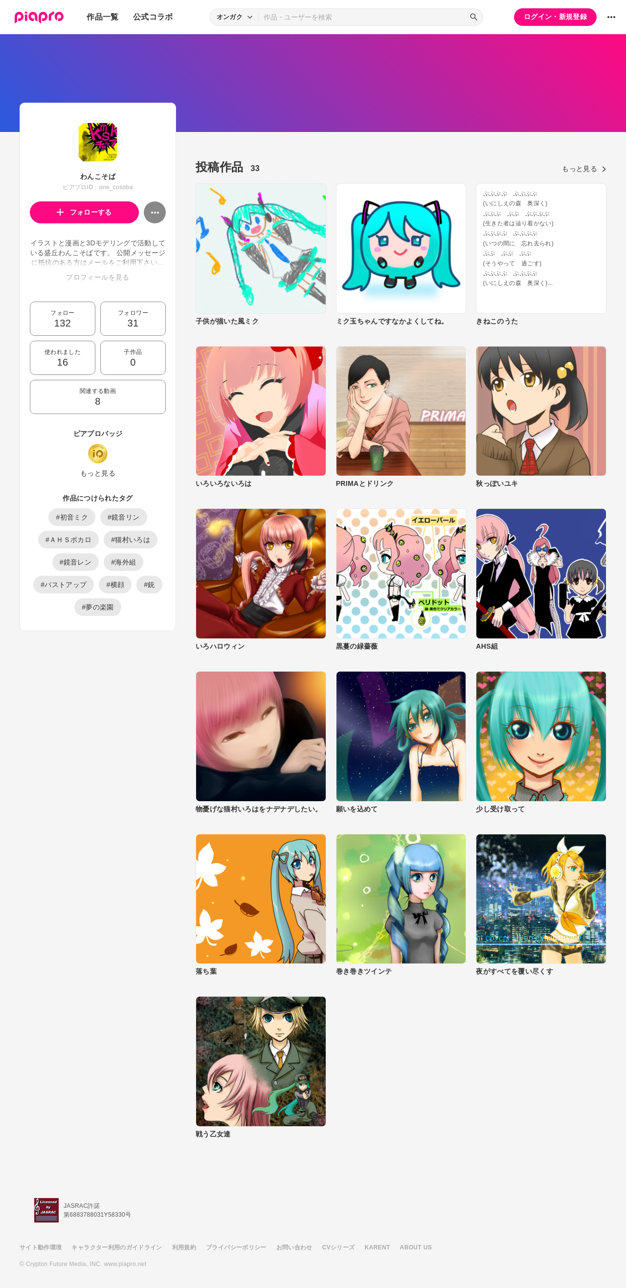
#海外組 (123, 562)
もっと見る (97, 473)
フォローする (84, 212)
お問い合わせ (294, 1247)
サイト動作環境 (41, 1247)
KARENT (377, 1247)
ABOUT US (416, 1247)
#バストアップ (64, 585)
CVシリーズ (338, 1247)
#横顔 (115, 585)
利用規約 (184, 1247)
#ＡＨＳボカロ (68, 540)
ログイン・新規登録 (555, 17)
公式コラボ (153, 17)
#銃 (149, 585)
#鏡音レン (76, 562)
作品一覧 (102, 17)
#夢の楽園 (98, 607)
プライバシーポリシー (236, 1247)
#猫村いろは (130, 540)
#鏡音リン (124, 517)
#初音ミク (72, 517)
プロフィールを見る (97, 277)
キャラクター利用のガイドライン (116, 1247)
